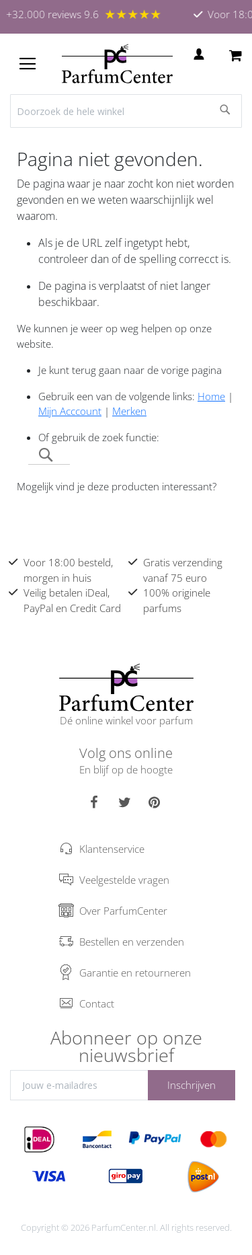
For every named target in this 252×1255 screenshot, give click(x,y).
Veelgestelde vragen (124, 879)
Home (211, 396)
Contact (96, 1003)
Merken (129, 411)
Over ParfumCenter (123, 910)
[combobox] (126, 111)
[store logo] (117, 64)
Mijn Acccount (69, 411)
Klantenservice (111, 848)
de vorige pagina (184, 370)
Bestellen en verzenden (131, 941)
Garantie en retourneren (135, 972)
